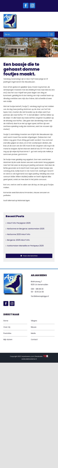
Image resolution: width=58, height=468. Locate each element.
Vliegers (34, 321)
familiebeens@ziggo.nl (40, 296)
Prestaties (7, 333)
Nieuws (33, 327)
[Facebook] (5, 303)
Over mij (6, 327)
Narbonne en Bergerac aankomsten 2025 (25, 228)
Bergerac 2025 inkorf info (18, 240)
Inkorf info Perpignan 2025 (19, 223)
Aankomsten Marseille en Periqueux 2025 (25, 245)
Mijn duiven (7, 339)
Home (5, 321)
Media (33, 333)
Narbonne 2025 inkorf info (18, 234)
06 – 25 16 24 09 (37, 292)
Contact (34, 339)
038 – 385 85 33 (37, 289)
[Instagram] (12, 303)
